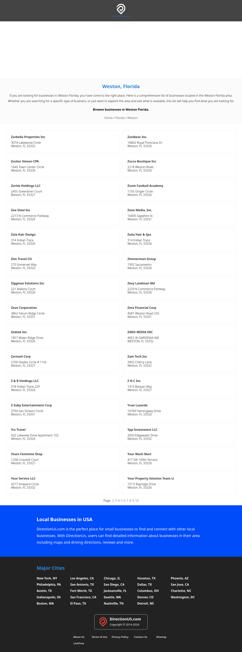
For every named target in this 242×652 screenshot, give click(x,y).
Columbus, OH (148, 591)
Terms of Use (99, 637)
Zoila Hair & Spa (139, 234)
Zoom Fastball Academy (145, 186)
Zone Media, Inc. (139, 210)
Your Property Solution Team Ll (150, 478)
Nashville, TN (114, 603)
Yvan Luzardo (137, 405)
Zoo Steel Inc (20, 210)
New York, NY (47, 578)
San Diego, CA (114, 584)
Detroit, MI (145, 603)
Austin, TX (44, 591)
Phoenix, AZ (179, 578)
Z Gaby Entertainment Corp (31, 405)
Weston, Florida (121, 86)
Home (108, 118)
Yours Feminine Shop (26, 454)
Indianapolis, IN (49, 597)
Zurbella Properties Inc (28, 137)
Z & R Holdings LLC (25, 381)
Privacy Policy (120, 637)
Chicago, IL (112, 578)
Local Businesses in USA (64, 519)
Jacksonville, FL (115, 591)
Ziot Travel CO (21, 259)
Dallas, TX (144, 584)
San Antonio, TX (82, 584)
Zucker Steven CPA (25, 161)
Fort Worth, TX (81, 591)
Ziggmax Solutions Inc (27, 283)
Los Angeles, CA (82, 578)
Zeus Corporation (24, 308)
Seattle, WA (112, 597)
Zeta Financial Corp (141, 308)
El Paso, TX (78, 603)
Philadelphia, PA (49, 584)
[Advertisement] (121, 49)
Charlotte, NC (181, 591)
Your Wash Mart (139, 454)
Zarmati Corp (21, 356)
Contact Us (140, 637)
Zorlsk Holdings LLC (25, 186)
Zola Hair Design (23, 234)
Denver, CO (145, 597)
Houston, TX (146, 578)
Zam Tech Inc (137, 356)
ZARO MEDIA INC (140, 332)
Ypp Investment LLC (142, 430)
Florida (120, 118)
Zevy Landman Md (141, 283)
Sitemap (161, 637)
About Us (79, 637)
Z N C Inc (134, 381)
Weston (132, 118)
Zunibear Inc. (137, 137)
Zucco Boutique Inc (141, 161)
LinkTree (79, 643)
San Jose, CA (180, 584)
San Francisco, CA (83, 597)
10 (137, 500)
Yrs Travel (18, 430)
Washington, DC (183, 597)
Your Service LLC (23, 478)
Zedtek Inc (19, 332)
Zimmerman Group (141, 259)
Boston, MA (45, 603)
